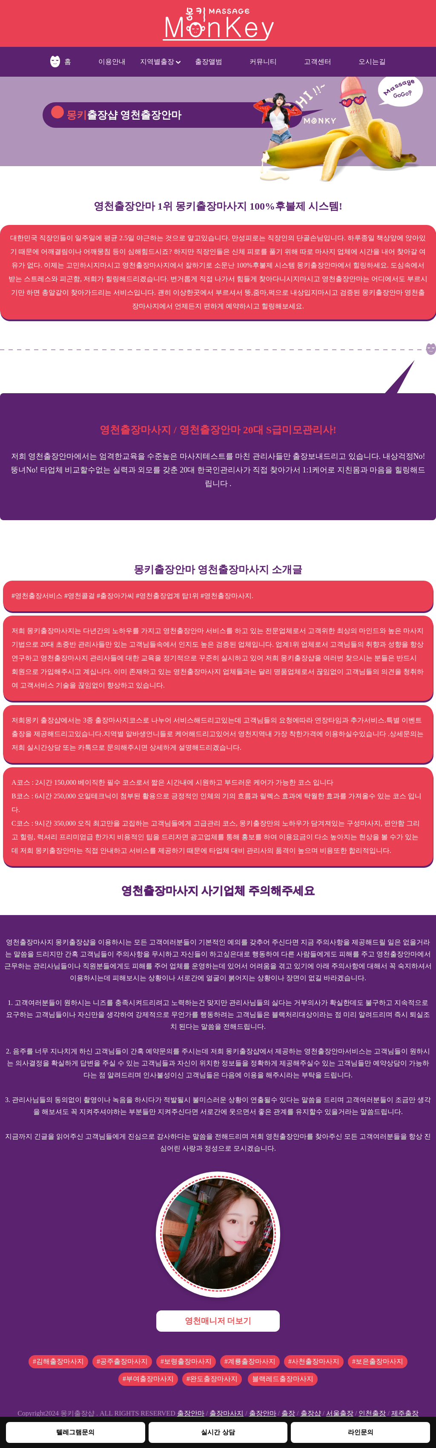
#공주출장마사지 (122, 1361)
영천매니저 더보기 (218, 1320)
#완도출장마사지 (212, 1378)
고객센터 (317, 61)
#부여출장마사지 (148, 1378)
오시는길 (372, 61)
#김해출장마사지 (58, 1361)
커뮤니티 (263, 61)
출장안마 (190, 1413)
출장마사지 (226, 1413)
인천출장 (372, 1413)
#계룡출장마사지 (249, 1361)
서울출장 (339, 1413)
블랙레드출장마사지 (282, 1378)
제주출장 (405, 1413)
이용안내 (112, 61)
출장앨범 (208, 61)
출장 (288, 1413)
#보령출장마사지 (186, 1361)
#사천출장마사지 (313, 1361)
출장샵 (311, 1413)
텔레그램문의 (75, 1432)
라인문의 (360, 1432)
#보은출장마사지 (377, 1361)
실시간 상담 (218, 1432)
